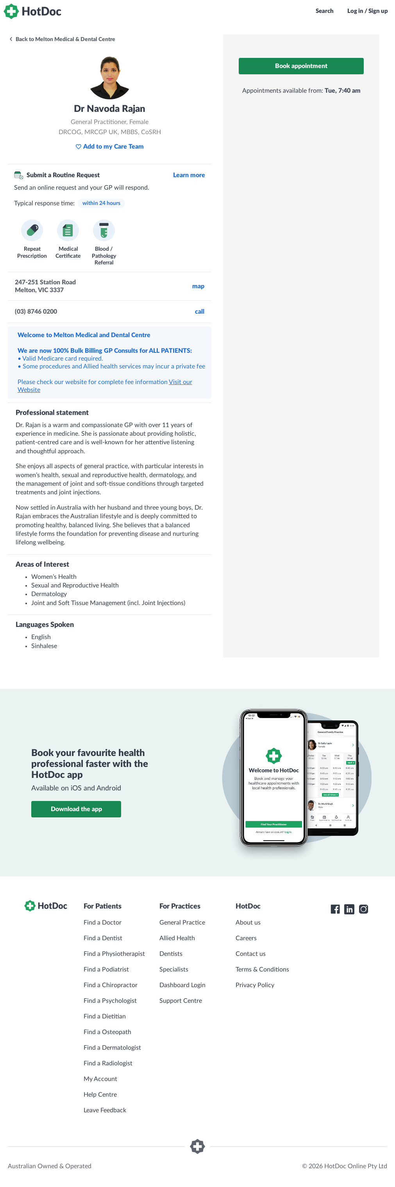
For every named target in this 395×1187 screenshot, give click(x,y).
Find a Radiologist (108, 1063)
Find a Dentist (103, 938)
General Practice (182, 922)
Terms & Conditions (262, 969)
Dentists (170, 954)
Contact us (251, 954)
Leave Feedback (105, 1110)
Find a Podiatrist (106, 969)
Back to (62, 39)
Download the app (76, 809)
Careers (246, 938)
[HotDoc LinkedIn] (349, 909)
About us (248, 922)
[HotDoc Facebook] (335, 909)
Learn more (189, 175)
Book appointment (301, 66)
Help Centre (100, 1095)
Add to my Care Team (109, 147)
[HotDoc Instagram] (363, 909)
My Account (100, 1079)
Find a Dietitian (105, 1016)
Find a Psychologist (110, 1001)
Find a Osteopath (107, 1032)
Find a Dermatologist (112, 1048)
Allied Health (177, 938)
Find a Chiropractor (111, 985)
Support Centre (180, 1001)
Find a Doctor (103, 922)
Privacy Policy (255, 985)
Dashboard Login (182, 985)
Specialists (173, 969)
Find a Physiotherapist (114, 954)
